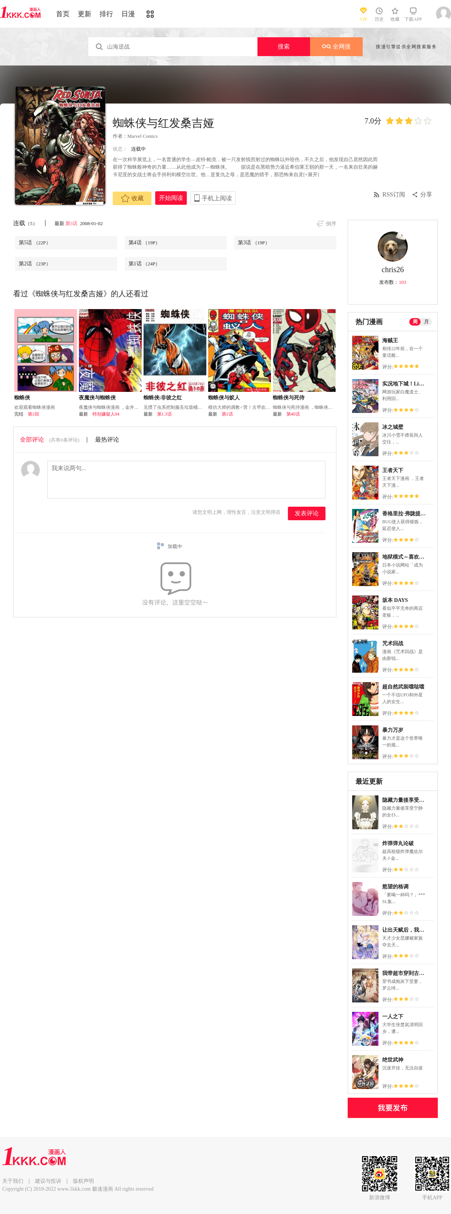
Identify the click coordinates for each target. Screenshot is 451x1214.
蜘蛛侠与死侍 (288, 398)
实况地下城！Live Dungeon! (414, 384)
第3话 (254, 242)
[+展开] (311, 174)
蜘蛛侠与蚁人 (224, 398)
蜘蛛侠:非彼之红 (163, 398)
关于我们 (12, 1181)
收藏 (132, 198)
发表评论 (307, 513)
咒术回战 (392, 643)
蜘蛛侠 (22, 398)
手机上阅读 (217, 198)
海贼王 (390, 340)
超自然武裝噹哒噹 (403, 687)
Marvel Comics (142, 136)
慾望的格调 (395, 887)
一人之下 (392, 1016)
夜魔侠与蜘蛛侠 (97, 398)
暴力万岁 (392, 730)
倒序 (331, 224)
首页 (63, 14)
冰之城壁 (392, 427)
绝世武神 (392, 1060)
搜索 (284, 46)
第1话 (144, 264)
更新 (84, 14)
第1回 (33, 414)
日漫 (128, 14)
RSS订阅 (394, 194)
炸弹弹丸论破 (398, 843)
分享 (426, 194)
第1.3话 (164, 414)
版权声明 (83, 1181)
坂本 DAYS (395, 600)
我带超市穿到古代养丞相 (411, 973)
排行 (106, 14)
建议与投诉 (48, 1181)
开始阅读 (171, 198)
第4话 (144, 242)
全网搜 (336, 46)
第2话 (35, 264)
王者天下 (392, 470)
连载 (25, 223)
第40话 (293, 414)
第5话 (72, 223)
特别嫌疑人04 (106, 414)
